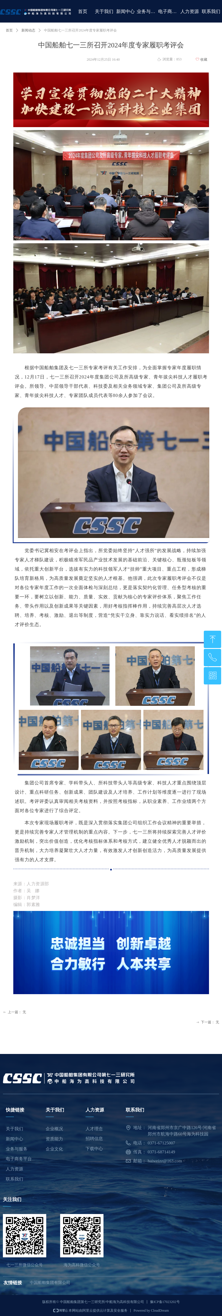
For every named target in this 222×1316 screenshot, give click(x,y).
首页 (9, 30)
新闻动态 (28, 30)
